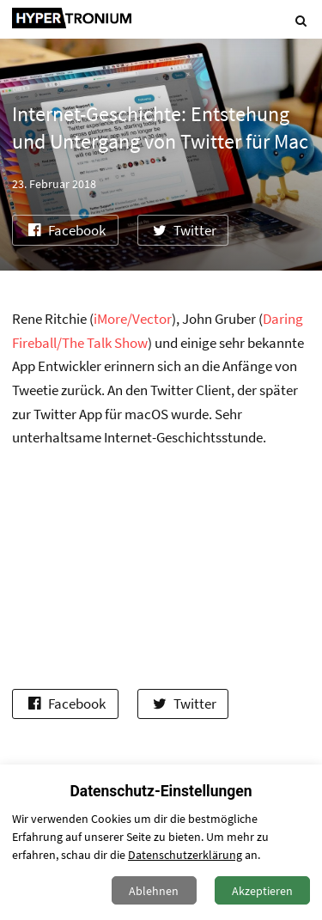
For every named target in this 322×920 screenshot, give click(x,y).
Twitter (182, 231)
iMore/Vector (133, 319)
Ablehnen (154, 891)
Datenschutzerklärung (185, 854)
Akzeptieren (262, 891)
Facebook (65, 231)
